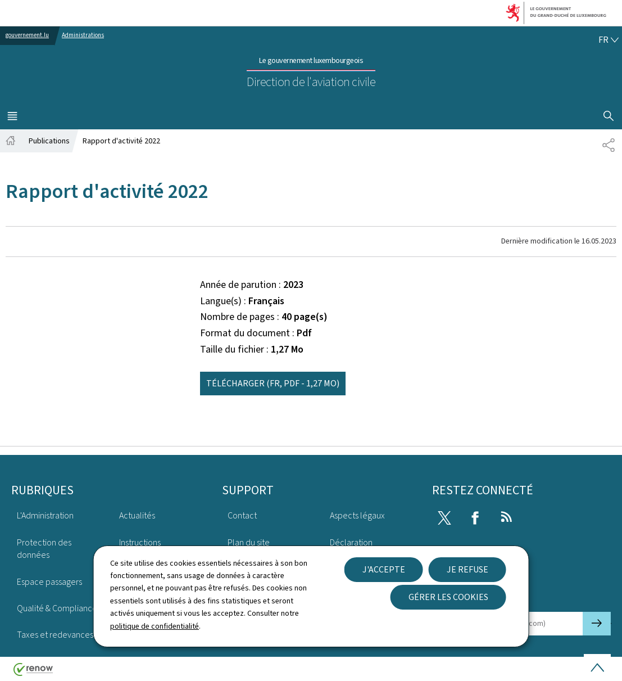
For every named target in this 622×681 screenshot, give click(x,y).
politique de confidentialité (154, 626)
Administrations (83, 35)
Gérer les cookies (448, 597)
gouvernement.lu (27, 35)
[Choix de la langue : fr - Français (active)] (608, 39)
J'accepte (383, 569)
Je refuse (467, 569)
